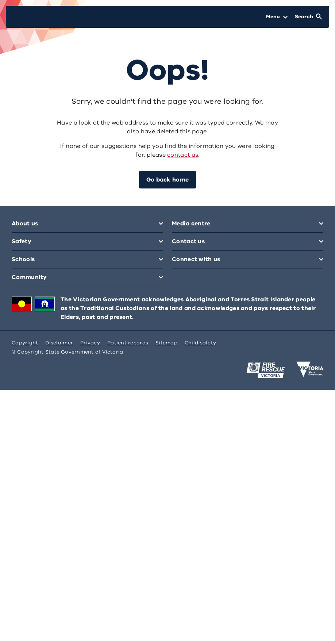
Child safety (200, 342)
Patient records (127, 342)
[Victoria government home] (309, 369)
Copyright (25, 342)
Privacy (90, 342)
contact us (182, 155)
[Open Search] (308, 17)
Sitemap (166, 342)
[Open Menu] (276, 17)
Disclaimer (59, 342)
